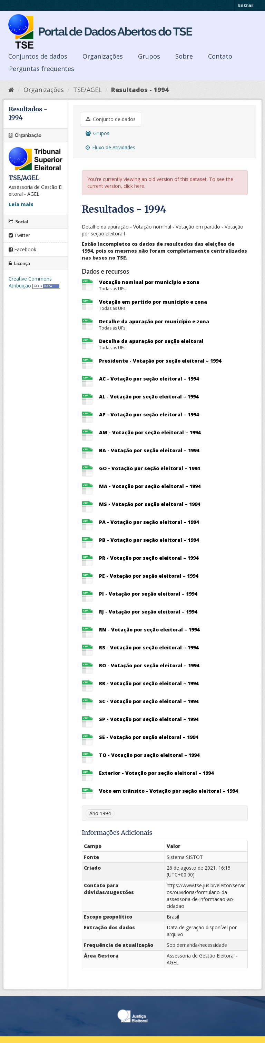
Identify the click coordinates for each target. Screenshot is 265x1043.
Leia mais (21, 204)
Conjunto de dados (111, 119)
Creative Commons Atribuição (30, 282)
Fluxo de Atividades (110, 147)
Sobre (184, 56)
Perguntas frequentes (41, 68)
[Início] (11, 89)
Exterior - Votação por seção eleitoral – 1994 (156, 773)
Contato (220, 56)
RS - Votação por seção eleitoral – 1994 (148, 647)
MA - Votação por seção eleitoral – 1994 (149, 486)
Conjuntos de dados (37, 56)
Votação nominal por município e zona (149, 282)
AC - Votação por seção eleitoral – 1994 (149, 378)
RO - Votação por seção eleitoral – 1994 (149, 665)
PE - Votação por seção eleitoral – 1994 (148, 576)
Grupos (149, 56)
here (139, 186)
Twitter (19, 235)
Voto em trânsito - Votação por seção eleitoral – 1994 (168, 791)
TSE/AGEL (87, 89)
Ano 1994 (100, 813)
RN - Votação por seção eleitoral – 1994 (149, 629)
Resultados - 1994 (140, 89)
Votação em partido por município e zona (153, 301)
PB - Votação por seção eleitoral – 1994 (149, 540)
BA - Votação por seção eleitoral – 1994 (149, 450)
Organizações (102, 56)
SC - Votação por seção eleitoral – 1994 (148, 701)
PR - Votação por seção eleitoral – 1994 (148, 558)
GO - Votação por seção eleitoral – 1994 (149, 468)
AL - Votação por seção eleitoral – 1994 (148, 396)
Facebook (22, 249)
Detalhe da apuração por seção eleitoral (151, 341)
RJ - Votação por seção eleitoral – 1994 (148, 611)
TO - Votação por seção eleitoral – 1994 (149, 755)
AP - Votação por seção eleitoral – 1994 (149, 414)
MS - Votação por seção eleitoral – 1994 (149, 504)
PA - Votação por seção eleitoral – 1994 (149, 522)
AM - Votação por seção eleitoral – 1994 (149, 432)
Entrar (245, 5)
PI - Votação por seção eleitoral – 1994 (148, 593)
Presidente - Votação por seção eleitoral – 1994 (160, 360)
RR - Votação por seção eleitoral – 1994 (148, 683)
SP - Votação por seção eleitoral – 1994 (148, 719)
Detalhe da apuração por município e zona (154, 321)
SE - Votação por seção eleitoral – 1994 (148, 737)
